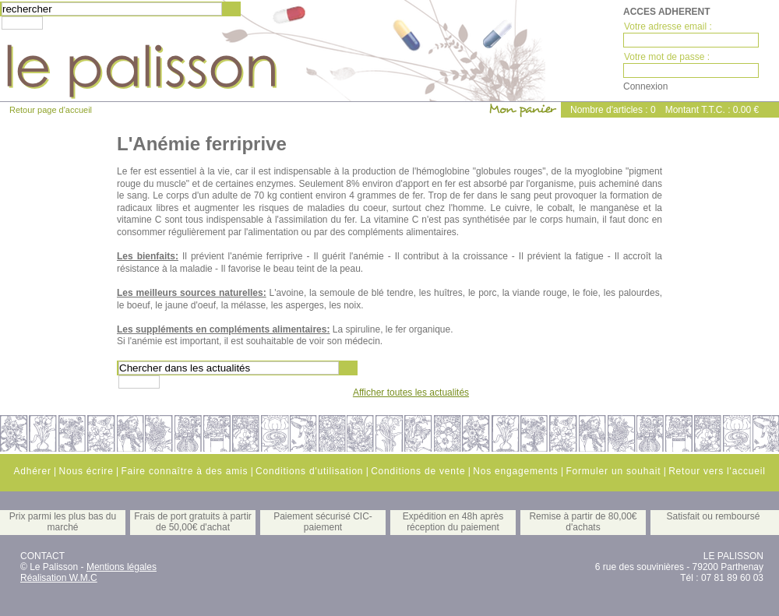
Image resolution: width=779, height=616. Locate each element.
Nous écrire (85, 471)
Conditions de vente (418, 471)
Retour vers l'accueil (716, 471)
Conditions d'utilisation (309, 471)
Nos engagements (515, 471)
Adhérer (32, 471)
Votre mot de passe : (667, 56)
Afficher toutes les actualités (411, 392)
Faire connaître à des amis (184, 471)
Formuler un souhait (613, 471)
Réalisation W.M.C (58, 577)
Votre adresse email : (668, 26)
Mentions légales (121, 566)
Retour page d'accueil (50, 109)
